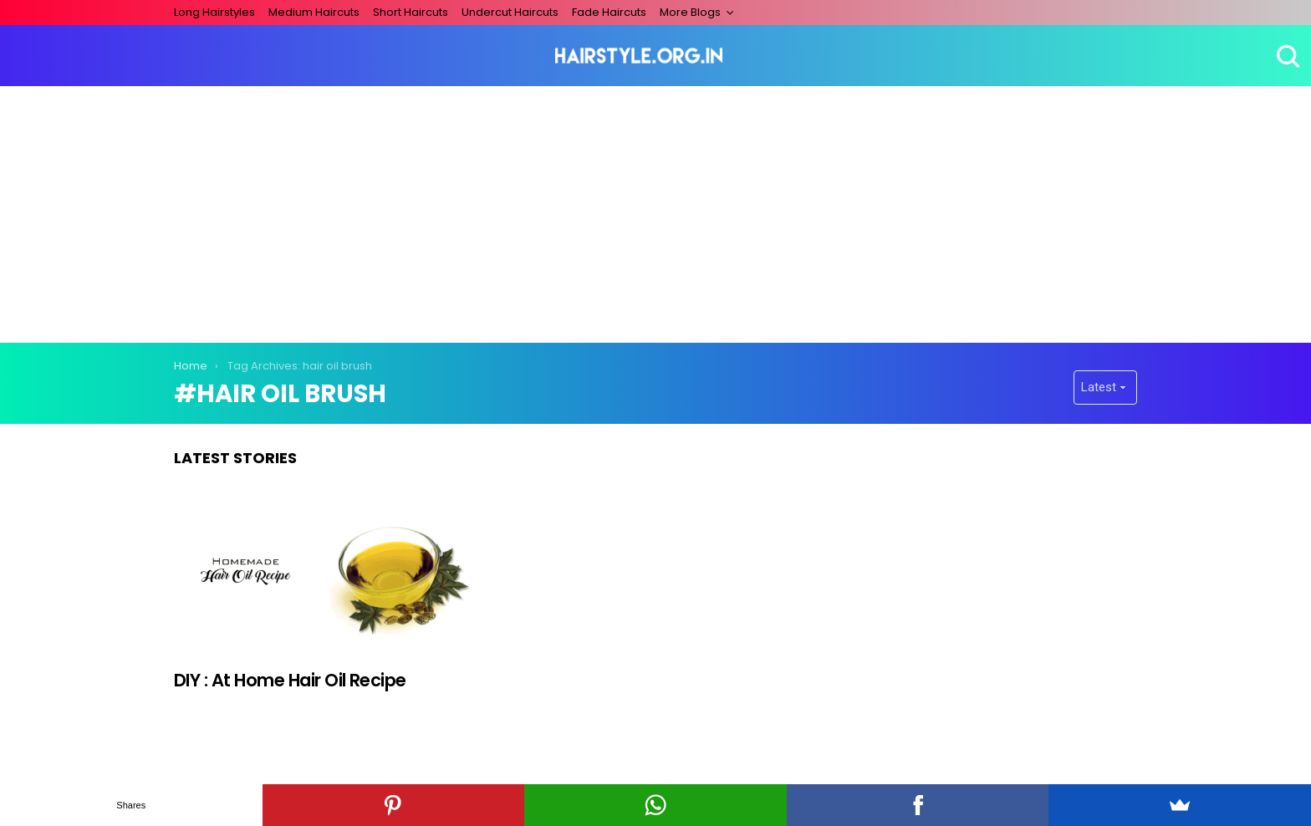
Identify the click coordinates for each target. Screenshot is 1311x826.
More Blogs (690, 12)
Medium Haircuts (314, 12)
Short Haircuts (410, 12)
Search (1285, 56)
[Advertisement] (655, 211)
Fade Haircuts (609, 12)
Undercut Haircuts (510, 12)
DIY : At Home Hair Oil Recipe (290, 680)
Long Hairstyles (214, 12)
